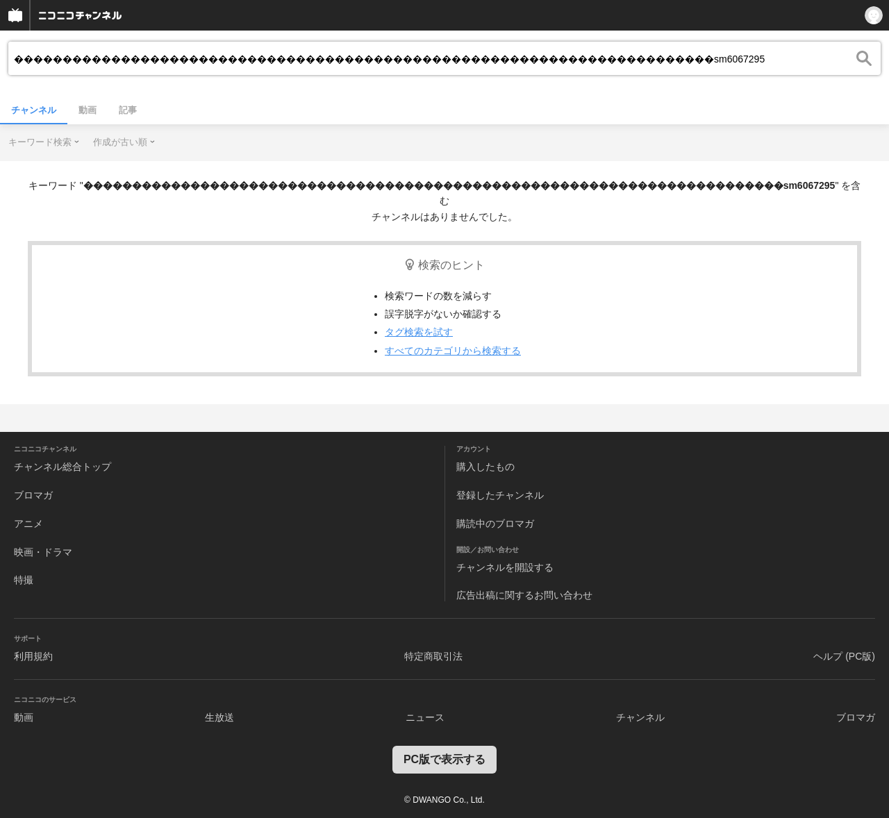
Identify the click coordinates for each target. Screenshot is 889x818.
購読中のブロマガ (495, 523)
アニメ (28, 523)
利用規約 (33, 656)
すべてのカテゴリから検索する (453, 350)
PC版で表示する (444, 759)
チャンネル (33, 110)
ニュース (425, 717)
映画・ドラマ (43, 552)
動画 (87, 110)
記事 (128, 110)
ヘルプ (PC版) (844, 656)
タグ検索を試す (419, 331)
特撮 (23, 579)
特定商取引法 (433, 656)
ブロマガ (33, 495)
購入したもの (485, 466)
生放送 (219, 717)
